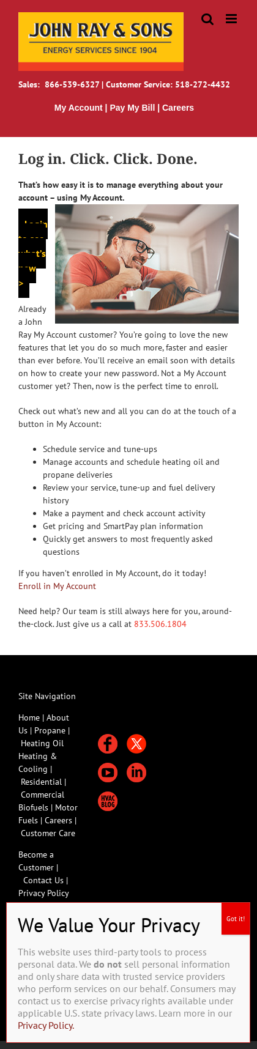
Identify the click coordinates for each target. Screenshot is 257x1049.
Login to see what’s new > (33, 253)
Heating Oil (42, 743)
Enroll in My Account (57, 585)
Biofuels (34, 807)
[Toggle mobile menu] (232, 18)
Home (29, 717)
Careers (60, 820)
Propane (51, 730)
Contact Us (43, 880)
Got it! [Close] (235, 918)
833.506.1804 (160, 623)
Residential (42, 781)
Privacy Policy (43, 893)
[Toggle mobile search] (207, 18)
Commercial (42, 794)
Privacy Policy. (46, 1025)
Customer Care (48, 833)
